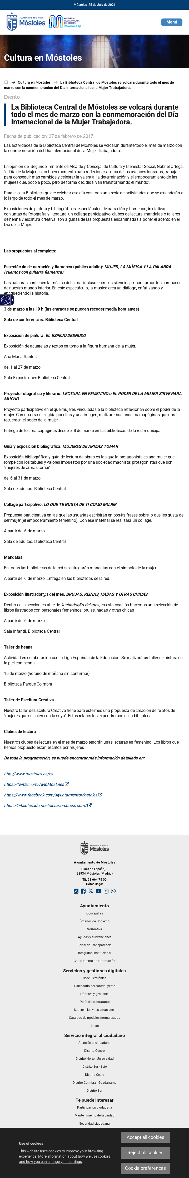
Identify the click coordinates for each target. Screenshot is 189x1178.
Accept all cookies (145, 1137)
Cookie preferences (145, 1168)
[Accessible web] (6, 300)
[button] (171, 22)
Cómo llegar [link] (94, 884)
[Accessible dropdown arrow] (11, 300)
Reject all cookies (145, 1152)
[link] (45, 21)
